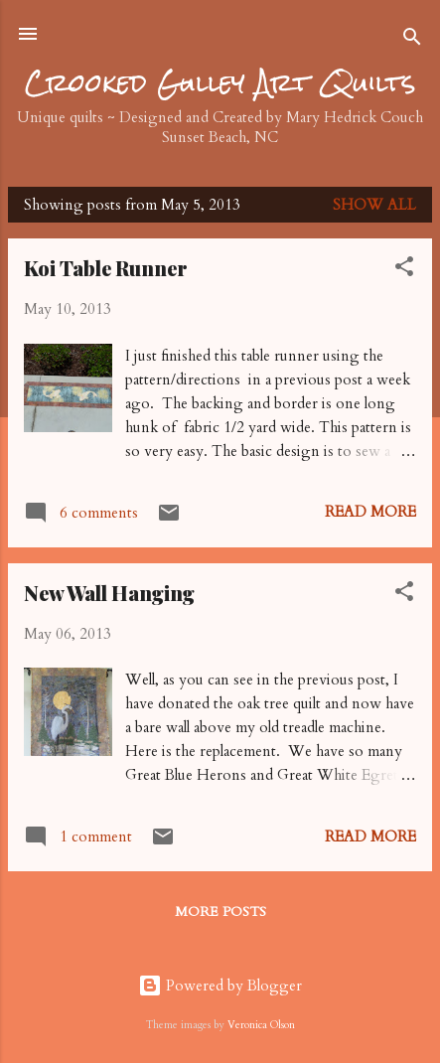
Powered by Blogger (220, 985)
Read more (370, 512)
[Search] (412, 40)
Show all (374, 205)
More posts (220, 911)
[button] (404, 269)
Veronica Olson (261, 1025)
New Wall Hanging (109, 592)
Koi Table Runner (106, 267)
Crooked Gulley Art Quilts (220, 83)
